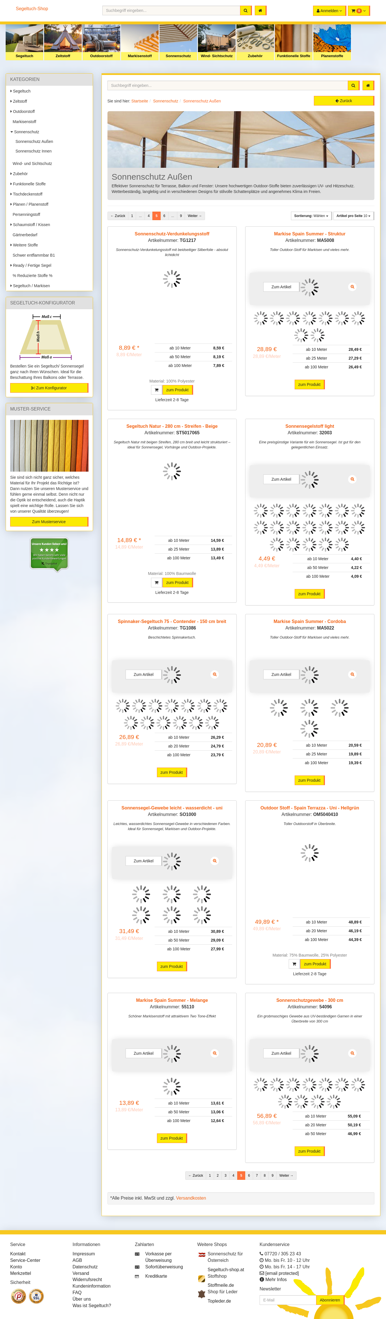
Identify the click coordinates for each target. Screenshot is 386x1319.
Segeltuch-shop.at (226, 1269)
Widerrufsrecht (87, 1279)
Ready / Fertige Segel (30, 265)
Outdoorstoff (101, 56)
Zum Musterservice (49, 521)
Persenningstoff (25, 214)
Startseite (139, 101)
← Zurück (118, 216)
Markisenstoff (140, 56)
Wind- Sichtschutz (217, 56)
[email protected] (282, 1273)
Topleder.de (219, 1301)
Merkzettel (20, 1273)
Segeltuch (24, 56)
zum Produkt (177, 390)
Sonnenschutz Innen (32, 151)
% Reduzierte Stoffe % (31, 275)
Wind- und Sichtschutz (31, 163)
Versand (81, 1273)
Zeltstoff (63, 56)
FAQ (77, 1292)
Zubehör (255, 56)
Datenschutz (85, 1266)
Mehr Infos (276, 1279)
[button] (359, 11)
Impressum (84, 1253)
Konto (16, 1266)
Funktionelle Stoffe (293, 56)
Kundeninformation (92, 1286)
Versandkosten (191, 1198)
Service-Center (25, 1260)
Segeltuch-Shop (32, 8)
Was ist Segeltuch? (92, 1305)
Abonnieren (330, 1300)
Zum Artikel (281, 287)
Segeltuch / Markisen (30, 285)
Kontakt (17, 1253)
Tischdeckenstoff (26, 194)
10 (353, 216)
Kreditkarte (156, 1276)
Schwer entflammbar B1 (32, 255)
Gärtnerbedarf (23, 235)
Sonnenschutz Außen (33, 141)
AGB (77, 1260)
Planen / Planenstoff (29, 204)
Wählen (311, 216)
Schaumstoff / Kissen (30, 224)
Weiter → (195, 216)
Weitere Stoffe (24, 245)
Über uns (82, 1299)
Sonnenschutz (178, 56)
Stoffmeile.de (221, 1285)
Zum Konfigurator (49, 388)
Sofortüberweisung (164, 1266)
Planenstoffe (332, 56)
